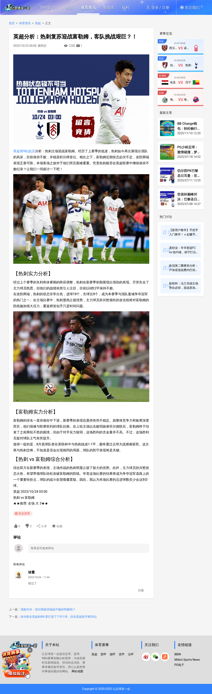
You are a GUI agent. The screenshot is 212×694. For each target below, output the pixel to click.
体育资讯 (88, 7)
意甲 (122, 654)
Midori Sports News (187, 659)
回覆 (141, 590)
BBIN (177, 654)
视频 (69, 7)
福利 (125, 7)
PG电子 (179, 664)
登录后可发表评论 (42, 548)
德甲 (113, 654)
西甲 (103, 654)
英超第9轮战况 (24, 151)
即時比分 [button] (49, 7)
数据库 (108, 7)
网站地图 (77, 671)
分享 (42, 526)
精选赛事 (24, 513)
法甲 (131, 654)
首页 (12, 23)
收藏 (57, 526)
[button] (193, 7)
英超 (38, 23)
